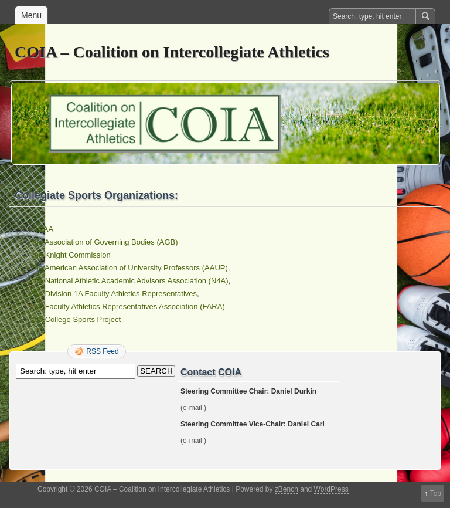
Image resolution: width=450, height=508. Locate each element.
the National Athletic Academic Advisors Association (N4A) (130, 280)
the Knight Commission (71, 254)
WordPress (331, 489)
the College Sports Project (76, 319)
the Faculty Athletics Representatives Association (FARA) (128, 306)
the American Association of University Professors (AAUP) (130, 267)
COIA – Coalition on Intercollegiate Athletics (172, 52)
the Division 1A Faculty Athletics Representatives (114, 293)
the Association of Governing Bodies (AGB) (105, 242)
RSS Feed (102, 351)
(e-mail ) (193, 408)
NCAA (42, 229)
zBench (286, 489)
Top (435, 493)
